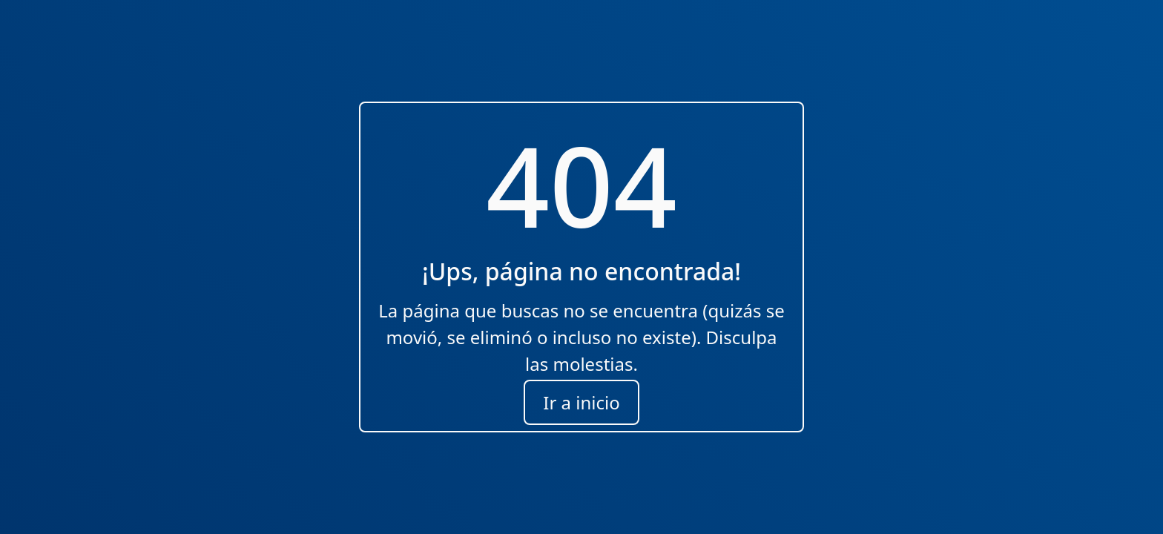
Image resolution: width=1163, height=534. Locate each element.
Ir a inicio (581, 402)
